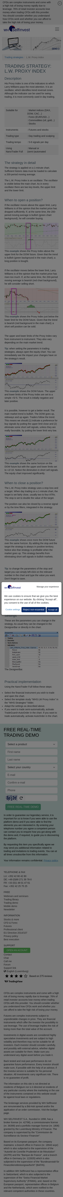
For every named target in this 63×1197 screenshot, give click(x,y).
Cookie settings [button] (12, 609)
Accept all (52, 609)
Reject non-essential (33, 609)
